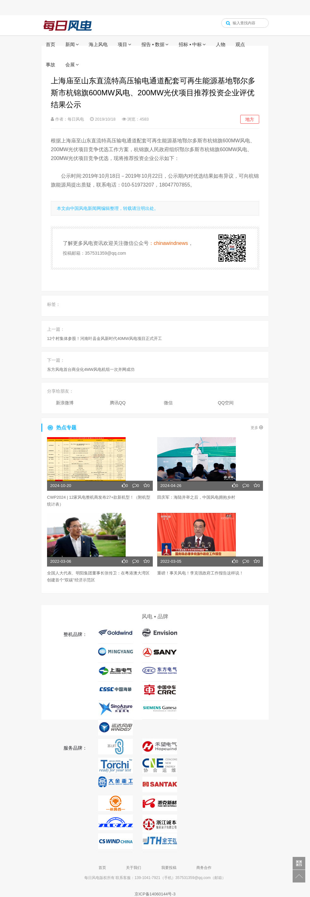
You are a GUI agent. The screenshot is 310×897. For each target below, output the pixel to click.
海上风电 (98, 44)
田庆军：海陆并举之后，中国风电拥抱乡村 (196, 497)
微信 (168, 402)
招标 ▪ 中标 (190, 44)
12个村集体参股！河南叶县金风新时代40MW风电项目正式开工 (104, 338)
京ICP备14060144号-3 (155, 894)
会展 (70, 64)
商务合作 (204, 867)
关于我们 (133, 867)
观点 (240, 44)
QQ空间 (226, 402)
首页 (50, 44)
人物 (220, 44)
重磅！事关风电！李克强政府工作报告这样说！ (200, 573)
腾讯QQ (118, 402)
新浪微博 (65, 402)
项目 (122, 44)
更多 (257, 427)
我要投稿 (168, 867)
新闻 (70, 44)
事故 (50, 64)
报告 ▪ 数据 (153, 44)
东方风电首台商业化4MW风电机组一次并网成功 (90, 369)
